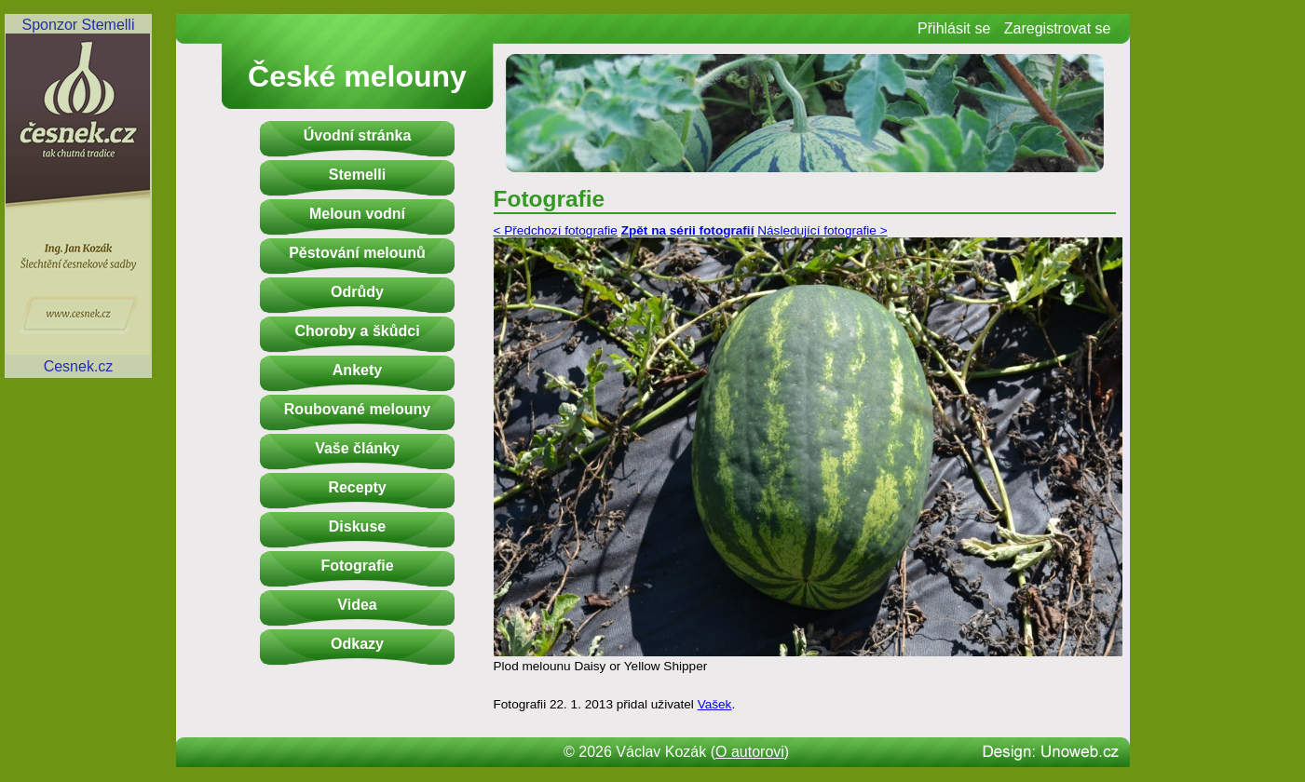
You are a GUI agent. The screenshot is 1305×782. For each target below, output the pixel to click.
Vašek (715, 704)
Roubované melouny (357, 409)
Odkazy (357, 644)
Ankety (357, 370)
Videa (356, 605)
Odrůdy (357, 292)
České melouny (357, 76)
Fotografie (356, 565)
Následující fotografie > (822, 230)
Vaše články (357, 448)
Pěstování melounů (357, 253)
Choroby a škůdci (356, 331)
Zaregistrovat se (1057, 28)
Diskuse (357, 526)
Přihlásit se (954, 28)
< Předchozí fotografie (556, 230)
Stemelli (357, 174)
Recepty (357, 487)
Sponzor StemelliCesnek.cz (78, 195)
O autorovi (749, 752)
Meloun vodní (357, 214)
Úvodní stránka (358, 135)
